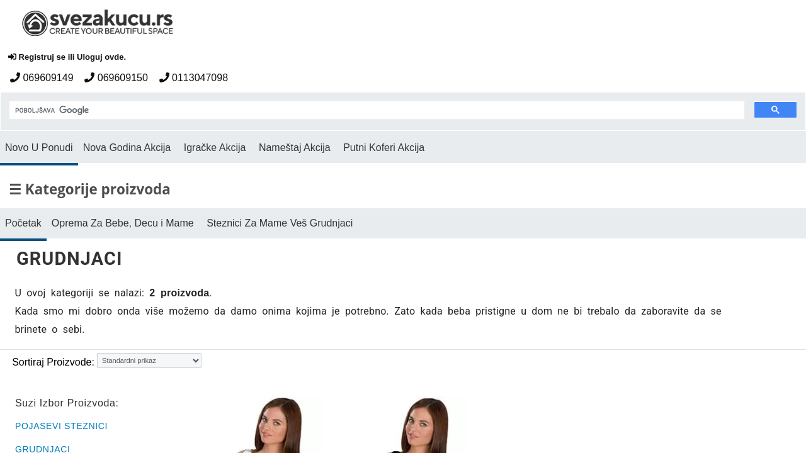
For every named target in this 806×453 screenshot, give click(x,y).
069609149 (42, 77)
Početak (23, 223)
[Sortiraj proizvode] (149, 360)
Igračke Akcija (215, 147)
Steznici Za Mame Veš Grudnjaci (280, 223)
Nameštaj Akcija (295, 147)
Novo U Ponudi (39, 147)
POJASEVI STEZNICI (61, 426)
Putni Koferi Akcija (383, 147)
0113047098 (193, 77)
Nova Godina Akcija (127, 147)
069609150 (116, 77)
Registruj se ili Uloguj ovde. (67, 57)
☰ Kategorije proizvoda (90, 189)
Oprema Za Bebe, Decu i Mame (123, 223)
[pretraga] (375, 110)
